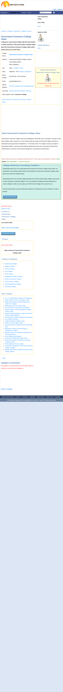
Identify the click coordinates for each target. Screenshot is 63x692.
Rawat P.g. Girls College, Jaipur (14, 323)
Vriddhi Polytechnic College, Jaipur (15, 321)
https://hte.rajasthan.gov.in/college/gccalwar (21, 86)
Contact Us (25, 397)
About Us (17, 397)
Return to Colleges (6, 389)
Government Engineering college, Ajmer (16, 338)
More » (30, 12)
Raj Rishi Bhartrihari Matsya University (20, 91)
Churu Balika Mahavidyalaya (13, 336)
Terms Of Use (50, 397)
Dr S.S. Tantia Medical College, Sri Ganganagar (18, 298)
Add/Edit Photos (5, 208)
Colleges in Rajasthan (13, 31)
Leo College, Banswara (11, 319)
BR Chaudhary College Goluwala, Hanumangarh (19, 317)
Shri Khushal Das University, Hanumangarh (17, 307)
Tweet (3, 358)
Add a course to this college (10, 227)
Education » (4, 12)
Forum (24, 12)
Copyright (32, 397)
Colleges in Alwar (26, 31)
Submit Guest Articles (8, 397)
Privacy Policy (40, 397)
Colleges (3, 31)
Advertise (57, 397)
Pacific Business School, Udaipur (14, 344)
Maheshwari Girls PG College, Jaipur (15, 305)
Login (54, 9)
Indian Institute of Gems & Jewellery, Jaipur (17, 300)
